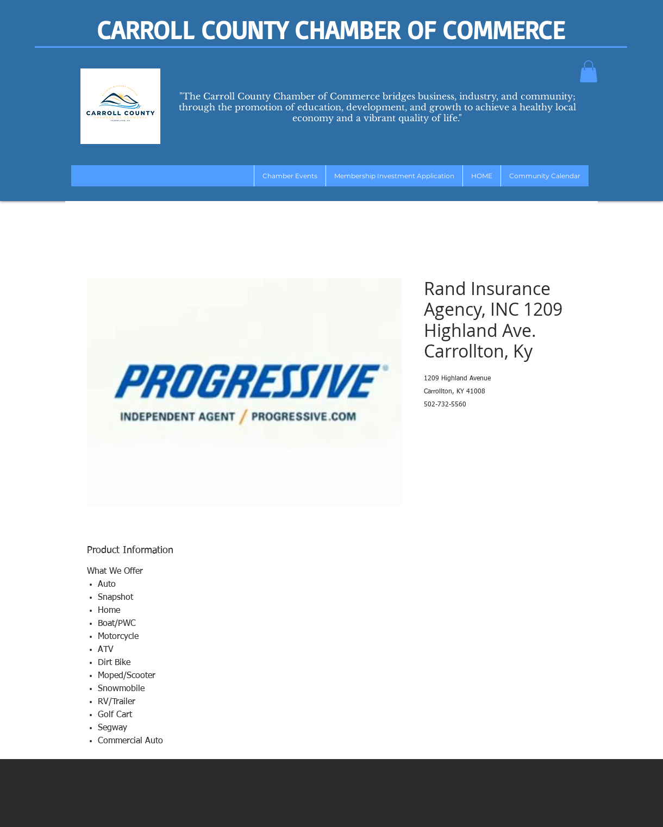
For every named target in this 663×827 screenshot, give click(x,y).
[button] (588, 71)
